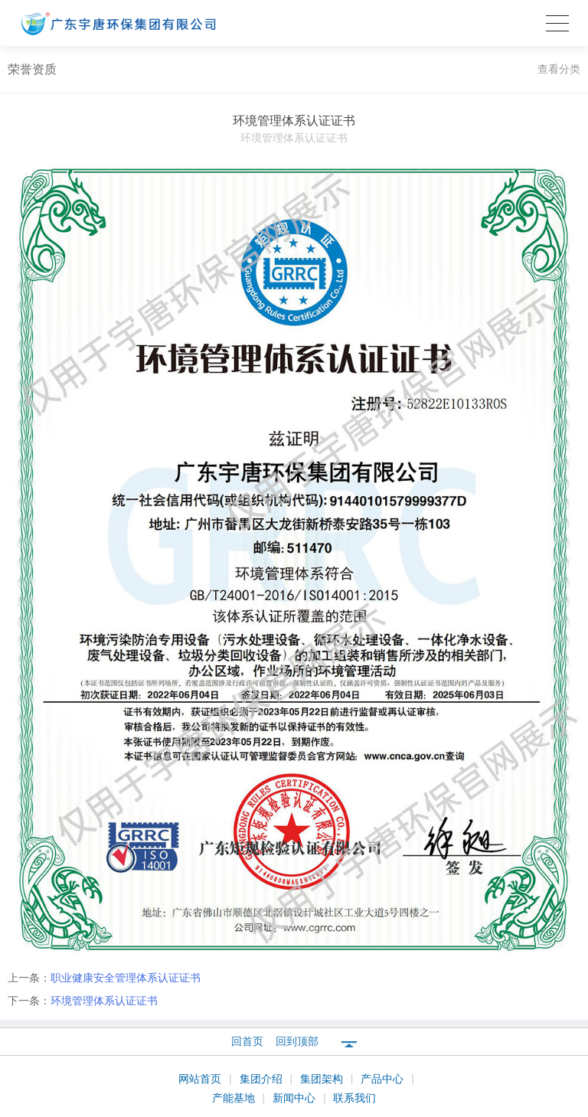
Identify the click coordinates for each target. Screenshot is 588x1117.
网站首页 (201, 1079)
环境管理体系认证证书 (104, 1001)
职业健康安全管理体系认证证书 (126, 978)
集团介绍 (263, 1079)
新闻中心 (295, 1098)
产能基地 (235, 1098)
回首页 (247, 1041)
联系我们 (354, 1098)
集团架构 (323, 1079)
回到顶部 (297, 1041)
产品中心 (384, 1079)
